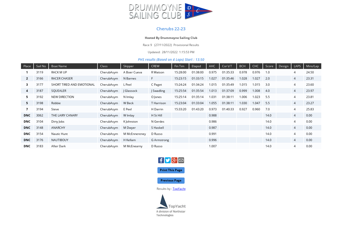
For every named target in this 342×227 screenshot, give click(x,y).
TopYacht (179, 189)
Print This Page (171, 170)
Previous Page (171, 180)
